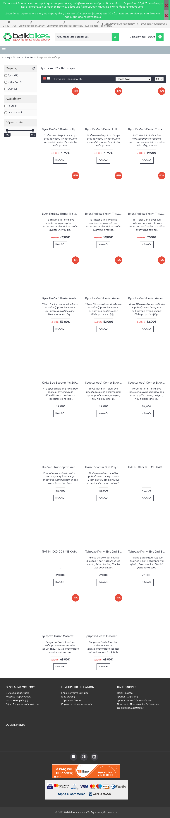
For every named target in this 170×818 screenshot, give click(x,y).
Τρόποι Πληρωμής (127, 696)
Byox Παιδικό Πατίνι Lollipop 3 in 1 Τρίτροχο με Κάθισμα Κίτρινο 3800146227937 (61, 129)
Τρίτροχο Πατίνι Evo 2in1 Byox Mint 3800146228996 (104, 551)
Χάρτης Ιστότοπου (71, 700)
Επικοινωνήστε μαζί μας (74, 693)
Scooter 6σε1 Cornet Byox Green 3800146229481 (104, 382)
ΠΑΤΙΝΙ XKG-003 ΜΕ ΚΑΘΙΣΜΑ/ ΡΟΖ (61, 551)
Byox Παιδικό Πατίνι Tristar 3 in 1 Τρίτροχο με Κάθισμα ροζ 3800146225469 (147, 213)
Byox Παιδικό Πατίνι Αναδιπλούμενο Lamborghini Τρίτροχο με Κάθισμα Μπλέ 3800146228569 (61, 298)
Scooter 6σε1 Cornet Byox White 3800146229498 (147, 382)
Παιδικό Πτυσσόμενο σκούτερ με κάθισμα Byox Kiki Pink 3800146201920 (61, 467)
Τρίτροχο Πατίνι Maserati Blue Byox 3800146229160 (61, 636)
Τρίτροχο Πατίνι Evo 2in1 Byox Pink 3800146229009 (147, 551)
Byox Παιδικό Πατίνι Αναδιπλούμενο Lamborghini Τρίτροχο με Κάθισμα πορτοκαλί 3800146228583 (104, 298)
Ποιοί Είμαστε (125, 693)
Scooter (29, 57)
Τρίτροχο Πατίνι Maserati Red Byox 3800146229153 (104, 636)
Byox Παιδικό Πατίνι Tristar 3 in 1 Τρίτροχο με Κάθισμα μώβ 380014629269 (61, 213)
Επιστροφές (68, 696)
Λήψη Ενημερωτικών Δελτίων (22, 704)
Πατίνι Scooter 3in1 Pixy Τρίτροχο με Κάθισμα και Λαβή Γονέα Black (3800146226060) (104, 467)
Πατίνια (17, 57)
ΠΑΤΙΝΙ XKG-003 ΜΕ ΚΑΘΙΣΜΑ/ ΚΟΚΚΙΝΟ (147, 467)
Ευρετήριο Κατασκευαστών (76, 704)
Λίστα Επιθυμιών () (17, 700)
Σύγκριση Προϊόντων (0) (68, 79)
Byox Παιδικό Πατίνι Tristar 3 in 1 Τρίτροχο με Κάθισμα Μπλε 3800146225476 (147, 129)
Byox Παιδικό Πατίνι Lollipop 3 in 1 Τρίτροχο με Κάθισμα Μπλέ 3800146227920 (104, 129)
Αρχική (6, 57)
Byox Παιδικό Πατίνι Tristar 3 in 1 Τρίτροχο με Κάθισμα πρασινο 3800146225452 (104, 213)
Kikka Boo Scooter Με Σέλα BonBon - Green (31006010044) (61, 382)
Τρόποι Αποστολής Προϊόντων (134, 700)
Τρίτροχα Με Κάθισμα (49, 57)
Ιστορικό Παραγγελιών (18, 696)
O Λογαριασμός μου (17, 693)
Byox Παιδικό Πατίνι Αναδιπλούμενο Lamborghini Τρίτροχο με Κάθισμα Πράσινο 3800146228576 (147, 298)
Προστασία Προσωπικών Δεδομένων (138, 704)
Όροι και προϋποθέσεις (130, 708)
